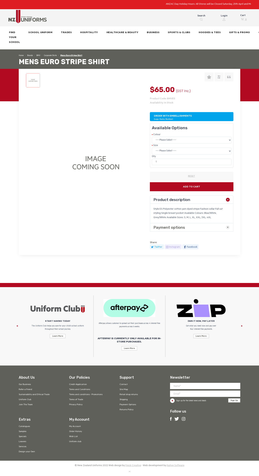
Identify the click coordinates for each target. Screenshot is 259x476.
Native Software (175, 465)
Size (155, 145)
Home (21, 56)
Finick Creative (133, 465)
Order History (75, 431)
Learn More (57, 336)
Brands (30, 56)
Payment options (169, 227)
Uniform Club (25, 399)
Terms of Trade (76, 399)
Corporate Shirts (50, 56)
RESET (191, 176)
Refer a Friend (25, 389)
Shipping (124, 399)
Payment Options (128, 405)
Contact (124, 384)
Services (22, 447)
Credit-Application (78, 384)
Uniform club (75, 441)
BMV (38, 56)
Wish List (73, 436)
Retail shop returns (129, 394)
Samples (22, 431)
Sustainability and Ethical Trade (34, 394)
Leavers (22, 441)
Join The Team (26, 405)
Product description (171, 199)
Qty (154, 156)
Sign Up (234, 401)
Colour (156, 134)
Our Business (25, 384)
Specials (22, 436)
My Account (75, 426)
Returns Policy (126, 410)
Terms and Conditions (79, 389)
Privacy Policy (75, 405)
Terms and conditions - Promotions (85, 394)
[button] (40, 32)
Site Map (124, 389)
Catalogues (24, 426)
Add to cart (191, 187)
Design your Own (27, 452)
